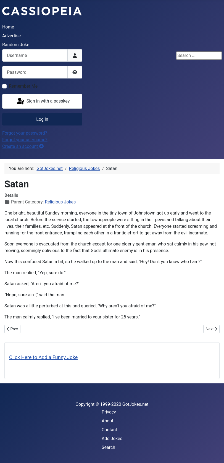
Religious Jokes (60, 202)
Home (8, 27)
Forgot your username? (25, 139)
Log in (42, 119)
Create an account (23, 146)
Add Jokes (112, 438)
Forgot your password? (24, 133)
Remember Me (23, 86)
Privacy (109, 412)
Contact (109, 429)
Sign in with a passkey (43, 101)
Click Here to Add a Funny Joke (43, 357)
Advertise (11, 35)
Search (108, 447)
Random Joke (15, 44)
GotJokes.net (135, 404)
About (108, 420)
